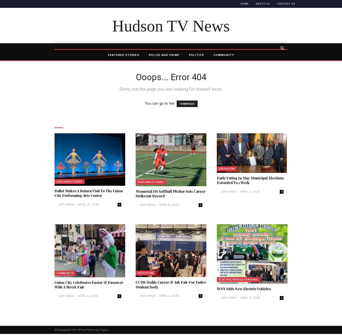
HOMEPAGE (187, 103)
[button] (282, 48)
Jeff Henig (66, 205)
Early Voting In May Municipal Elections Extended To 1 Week (244, 181)
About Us (263, 3)
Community (224, 55)
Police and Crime (164, 55)
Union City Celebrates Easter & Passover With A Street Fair (83, 286)
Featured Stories (123, 55)
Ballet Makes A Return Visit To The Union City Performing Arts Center (86, 194)
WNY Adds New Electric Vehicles (246, 289)
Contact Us (286, 3)
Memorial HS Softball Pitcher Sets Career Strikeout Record (167, 194)
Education (226, 168)
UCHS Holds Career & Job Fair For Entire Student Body (168, 286)
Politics (196, 55)
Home (245, 3)
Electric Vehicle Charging (238, 280)
